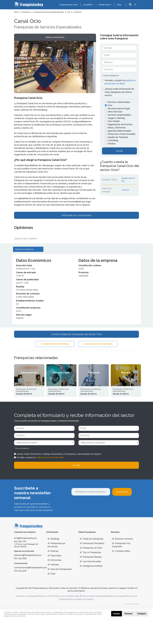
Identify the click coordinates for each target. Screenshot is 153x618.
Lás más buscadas (90, 561)
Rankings (53, 539)
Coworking (113, 140)
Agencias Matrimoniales (119, 131)
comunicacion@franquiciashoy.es (30, 567)
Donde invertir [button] (104, 5)
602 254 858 (20, 558)
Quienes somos (45, 596)
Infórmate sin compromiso (76, 215)
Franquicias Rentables (92, 543)
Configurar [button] (141, 614)
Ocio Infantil (113, 121)
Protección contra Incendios (121, 134)
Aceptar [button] (116, 614)
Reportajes (54, 555)
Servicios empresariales (119, 115)
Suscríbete (122, 491)
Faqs (119, 5)
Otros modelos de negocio (82, 599)
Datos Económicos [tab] (24, 249)
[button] (93, 67)
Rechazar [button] (128, 614)
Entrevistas (54, 560)
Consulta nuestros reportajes (98, 344)
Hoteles (112, 143)
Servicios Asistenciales (119, 102)
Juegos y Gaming (116, 118)
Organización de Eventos (120, 124)
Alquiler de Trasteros (118, 137)
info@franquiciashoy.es (25, 538)
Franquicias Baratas (91, 557)
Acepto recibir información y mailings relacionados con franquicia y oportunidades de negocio (59, 454)
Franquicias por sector (68, 5)
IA (135, 5)
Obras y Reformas (117, 127)
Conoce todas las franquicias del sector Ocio (76, 334)
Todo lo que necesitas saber (67, 596)
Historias (53, 564)
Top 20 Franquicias (90, 552)
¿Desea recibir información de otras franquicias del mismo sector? (119, 92)
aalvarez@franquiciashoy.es (28, 555)
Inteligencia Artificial (91, 566)
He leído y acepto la (120, 82)
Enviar (119, 151)
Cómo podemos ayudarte (92, 596)
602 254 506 (20, 570)
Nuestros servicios (122, 539)
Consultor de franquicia (26, 596)
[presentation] (91, 503)
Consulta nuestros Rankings (55, 344)
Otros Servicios (115, 111)
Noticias (53, 551)
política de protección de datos (50, 457)
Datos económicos (55, 37)
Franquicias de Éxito (91, 548)
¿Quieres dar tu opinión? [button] (26, 238)
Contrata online (121, 551)
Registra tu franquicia (115, 596)
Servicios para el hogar (119, 108)
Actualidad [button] (87, 5)
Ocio (110, 105)
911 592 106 (20, 541)
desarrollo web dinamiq (131, 604)
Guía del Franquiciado (60, 569)
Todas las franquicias (91, 539)
